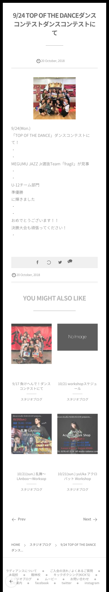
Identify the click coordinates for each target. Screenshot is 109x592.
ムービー (51, 577)
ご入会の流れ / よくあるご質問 (71, 569)
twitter (67, 581)
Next (90, 519)
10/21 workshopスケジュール (77, 387)
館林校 (35, 573)
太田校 (13, 573)
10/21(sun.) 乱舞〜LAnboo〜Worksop (31, 477)
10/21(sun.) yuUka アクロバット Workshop (77, 477)
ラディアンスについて (21, 569)
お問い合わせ (79, 577)
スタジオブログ (31, 400)
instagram (91, 581)
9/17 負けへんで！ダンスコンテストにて (31, 387)
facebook (42, 581)
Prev (18, 519)
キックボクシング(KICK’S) (71, 573)
